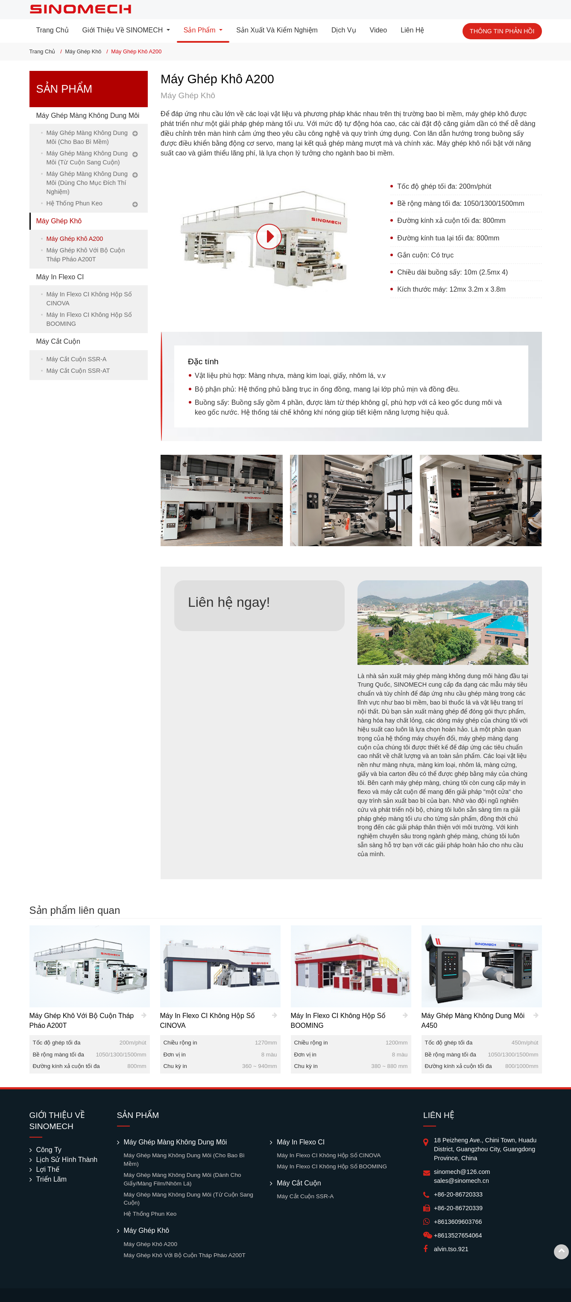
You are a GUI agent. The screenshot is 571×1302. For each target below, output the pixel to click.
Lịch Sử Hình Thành (67, 1159)
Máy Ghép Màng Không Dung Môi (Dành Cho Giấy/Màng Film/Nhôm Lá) (182, 1179)
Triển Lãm (51, 1179)
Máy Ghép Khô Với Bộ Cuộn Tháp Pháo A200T (86, 255)
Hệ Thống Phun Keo (74, 203)
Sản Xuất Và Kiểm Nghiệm (277, 30)
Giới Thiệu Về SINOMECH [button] (123, 30)
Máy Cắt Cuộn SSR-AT (78, 370)
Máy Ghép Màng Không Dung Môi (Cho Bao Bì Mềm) (87, 137)
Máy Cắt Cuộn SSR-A (77, 359)
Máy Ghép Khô (83, 51)
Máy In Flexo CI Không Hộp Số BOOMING (89, 319)
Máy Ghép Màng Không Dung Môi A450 (473, 1020)
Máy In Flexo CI (60, 277)
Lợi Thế (47, 1169)
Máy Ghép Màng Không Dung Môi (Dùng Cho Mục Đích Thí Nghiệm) (87, 182)
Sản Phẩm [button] (200, 30)
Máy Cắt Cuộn (58, 341)
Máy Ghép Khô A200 (75, 238)
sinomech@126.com (462, 1171)
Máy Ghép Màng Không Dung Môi (88, 115)
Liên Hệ (412, 30)
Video (378, 30)
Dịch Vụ (343, 30)
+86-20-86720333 (458, 1194)
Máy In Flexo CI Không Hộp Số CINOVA (89, 299)
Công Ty (48, 1149)
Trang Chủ (52, 30)
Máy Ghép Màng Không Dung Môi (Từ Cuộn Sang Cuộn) (87, 158)
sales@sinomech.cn (461, 1180)
